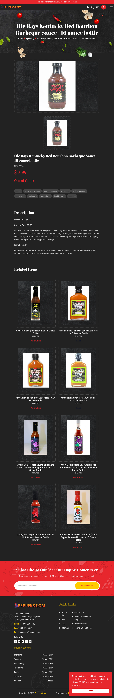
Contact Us (79, 612)
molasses (33, 196)
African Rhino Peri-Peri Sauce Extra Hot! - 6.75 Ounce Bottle (78, 332)
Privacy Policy (80, 624)
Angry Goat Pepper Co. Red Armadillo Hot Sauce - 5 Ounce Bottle (35, 536)
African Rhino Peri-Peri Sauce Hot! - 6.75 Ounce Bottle (35, 399)
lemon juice (46, 196)
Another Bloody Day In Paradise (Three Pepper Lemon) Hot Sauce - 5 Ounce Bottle (78, 537)
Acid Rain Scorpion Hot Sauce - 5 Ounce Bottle (35, 332)
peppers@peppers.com (30, 632)
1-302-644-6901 (25, 628)
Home (20, 38)
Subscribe (86, 586)
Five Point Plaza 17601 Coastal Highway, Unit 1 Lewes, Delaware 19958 (28, 617)
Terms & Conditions (83, 628)
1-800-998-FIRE (28, 624)
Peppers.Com (40, 693)
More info (76, 685)
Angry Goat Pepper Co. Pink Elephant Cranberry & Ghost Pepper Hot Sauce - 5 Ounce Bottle (35, 468)
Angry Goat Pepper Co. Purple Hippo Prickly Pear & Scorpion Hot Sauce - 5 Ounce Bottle (78, 468)
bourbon (73, 196)
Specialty (30, 38)
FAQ (63, 624)
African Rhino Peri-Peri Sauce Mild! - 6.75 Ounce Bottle (78, 399)
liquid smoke (60, 196)
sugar (18, 191)
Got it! (90, 691)
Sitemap (65, 628)
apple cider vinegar (32, 191)
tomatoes (66, 191)
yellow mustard (80, 191)
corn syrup (20, 196)
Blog (64, 620)
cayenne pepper (51, 191)
